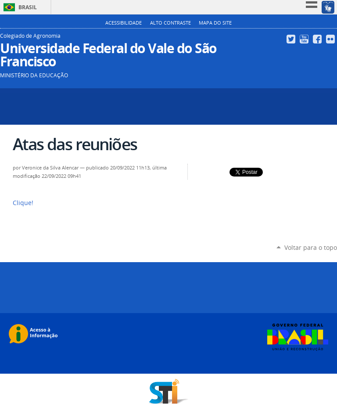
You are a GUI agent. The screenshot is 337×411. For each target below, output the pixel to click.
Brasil (27, 7)
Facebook (318, 39)
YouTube (305, 39)
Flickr (331, 39)
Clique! (23, 203)
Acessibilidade (123, 23)
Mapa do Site (215, 23)
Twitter (292, 39)
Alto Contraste (170, 23)
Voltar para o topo (310, 247)
